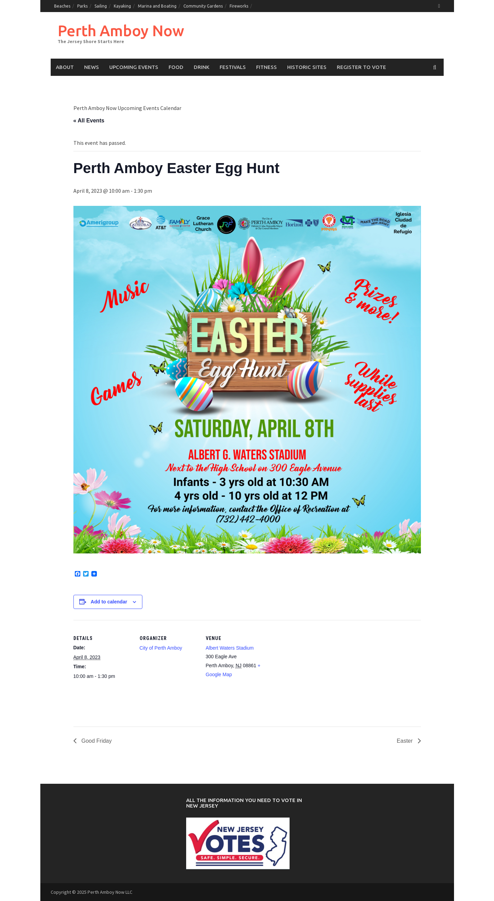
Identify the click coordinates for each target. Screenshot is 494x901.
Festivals (233, 67)
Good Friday (96, 741)
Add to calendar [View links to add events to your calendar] (109, 601)
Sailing (100, 6)
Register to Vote (361, 67)
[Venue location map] (308, 667)
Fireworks (239, 6)
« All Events (88, 120)
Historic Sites (306, 67)
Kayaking (122, 6)
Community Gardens (203, 6)
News (91, 67)
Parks (82, 6)
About (65, 67)
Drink (201, 67)
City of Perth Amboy (161, 648)
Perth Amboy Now (121, 30)
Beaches (62, 6)
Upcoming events (133, 67)
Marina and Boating (157, 6)
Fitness (266, 67)
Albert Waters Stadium (230, 648)
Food (176, 67)
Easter (405, 741)
